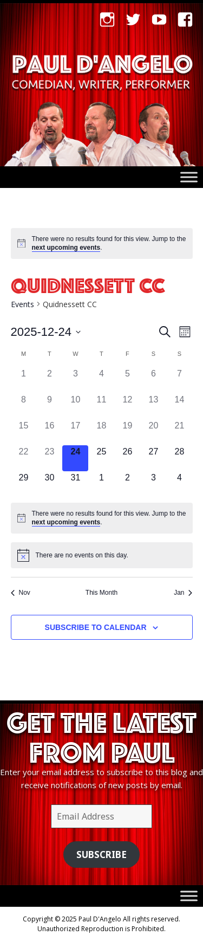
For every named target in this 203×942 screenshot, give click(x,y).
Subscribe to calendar (96, 627)
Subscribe (101, 854)
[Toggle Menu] (189, 177)
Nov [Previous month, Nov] (20, 592)
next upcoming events (66, 247)
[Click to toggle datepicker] (46, 332)
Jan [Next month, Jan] (183, 592)
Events (22, 304)
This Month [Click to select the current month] (101, 592)
